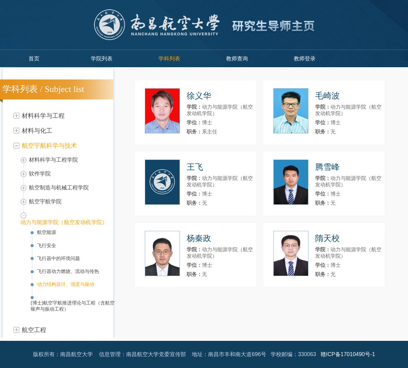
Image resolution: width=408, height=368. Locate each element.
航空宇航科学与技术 (49, 145)
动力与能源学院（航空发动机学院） (63, 222)
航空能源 (46, 232)
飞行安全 (46, 245)
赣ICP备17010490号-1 (348, 354)
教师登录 (305, 58)
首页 (34, 58)
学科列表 (169, 58)
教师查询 (237, 58)
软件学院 (40, 174)
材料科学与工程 (43, 115)
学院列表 (102, 58)
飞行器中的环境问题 (58, 258)
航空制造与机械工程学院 (59, 187)
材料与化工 (37, 130)
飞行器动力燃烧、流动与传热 (68, 271)
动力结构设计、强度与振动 (65, 284)
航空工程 (34, 330)
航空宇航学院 (45, 201)
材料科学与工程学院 (53, 160)
